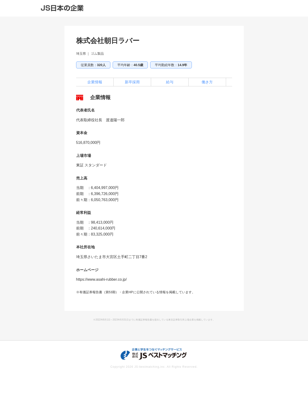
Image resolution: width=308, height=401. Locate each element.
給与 (169, 82)
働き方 (207, 82)
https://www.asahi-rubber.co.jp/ (101, 279)
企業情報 (94, 82)
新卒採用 (132, 82)
